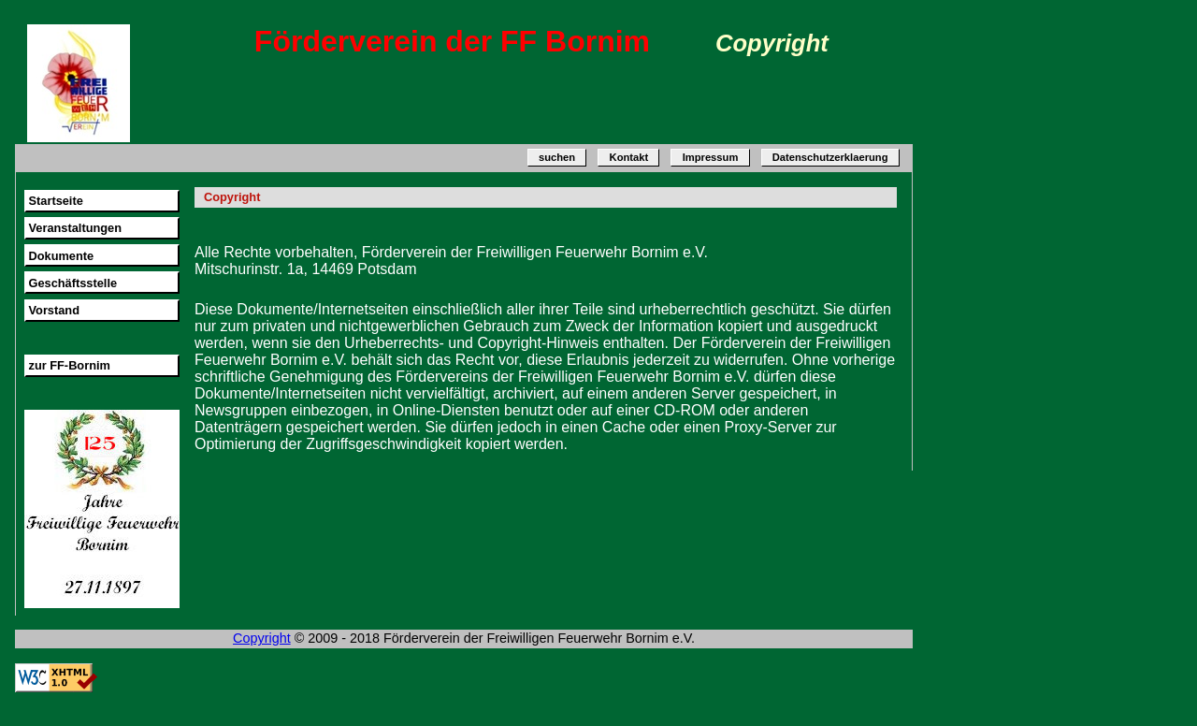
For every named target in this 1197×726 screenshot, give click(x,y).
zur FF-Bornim (68, 365)
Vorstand (53, 310)
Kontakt (629, 158)
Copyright (262, 638)
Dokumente (61, 256)
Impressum (711, 158)
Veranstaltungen (75, 228)
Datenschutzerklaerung (830, 158)
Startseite (55, 201)
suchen (557, 158)
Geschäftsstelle (72, 283)
